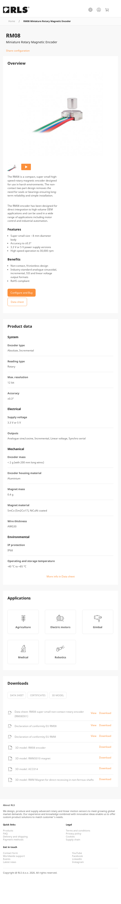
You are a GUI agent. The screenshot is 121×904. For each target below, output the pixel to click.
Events (6, 859)
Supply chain (73, 839)
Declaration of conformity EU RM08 (36, 726)
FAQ (5, 833)
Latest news (9, 862)
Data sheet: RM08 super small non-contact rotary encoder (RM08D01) (49, 714)
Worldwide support (14, 856)
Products (8, 830)
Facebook (77, 856)
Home (11, 21)
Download (105, 713)
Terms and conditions (78, 830)
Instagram (78, 862)
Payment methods (13, 839)
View (93, 713)
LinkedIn (77, 859)
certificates (37, 695)
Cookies (70, 836)
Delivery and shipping (15, 836)
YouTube (77, 853)
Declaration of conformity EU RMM (35, 737)
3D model (58, 695)
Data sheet (17, 695)
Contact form (10, 853)
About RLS (9, 805)
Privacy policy (73, 833)
